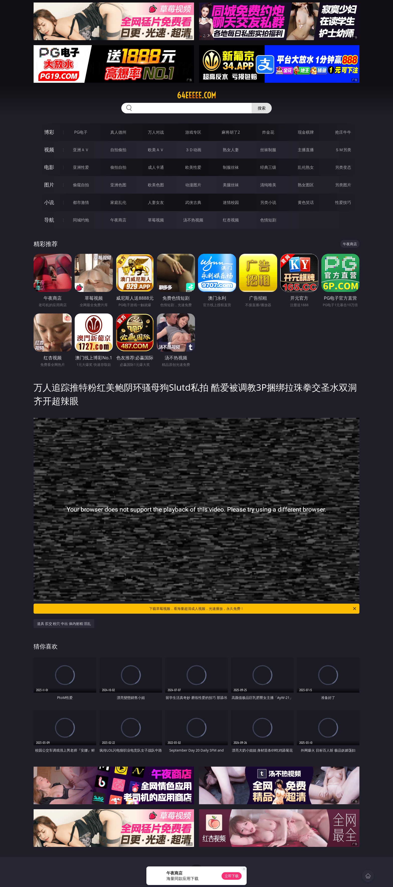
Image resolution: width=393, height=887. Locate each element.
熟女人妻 (231, 149)
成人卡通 (156, 167)
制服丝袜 (231, 167)
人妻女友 (156, 202)
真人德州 (118, 132)
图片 (49, 184)
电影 (49, 167)
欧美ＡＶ (156, 149)
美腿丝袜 (231, 185)
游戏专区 (193, 132)
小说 (49, 202)
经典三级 (268, 167)
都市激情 (81, 202)
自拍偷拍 (118, 149)
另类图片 (343, 185)
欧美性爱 (193, 167)
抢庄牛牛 (343, 132)
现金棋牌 (306, 132)
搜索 (262, 108)
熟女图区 (306, 185)
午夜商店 (118, 220)
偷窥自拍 (81, 185)
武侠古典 (193, 202)
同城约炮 (81, 220)
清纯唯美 (268, 185)
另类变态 (343, 167)
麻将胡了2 (231, 132)
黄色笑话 (306, 202)
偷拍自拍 (118, 167)
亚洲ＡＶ (81, 149)
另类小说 (268, 202)
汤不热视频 (193, 220)
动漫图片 (193, 185)
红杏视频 (231, 220)
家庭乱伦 (118, 202)
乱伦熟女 (306, 167)
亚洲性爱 (81, 167)
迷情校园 (231, 202)
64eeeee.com (196, 95)
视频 (49, 149)
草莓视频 (156, 220)
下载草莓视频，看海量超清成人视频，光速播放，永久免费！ (253, 609)
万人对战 (156, 132)
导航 (49, 219)
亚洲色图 (118, 185)
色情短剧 (268, 220)
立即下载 (232, 875)
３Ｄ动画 (193, 149)
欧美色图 (156, 185)
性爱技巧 (343, 202)
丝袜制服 (268, 149)
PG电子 (80, 132)
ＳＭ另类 (343, 149)
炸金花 (268, 132)
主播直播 (306, 149)
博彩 (49, 132)
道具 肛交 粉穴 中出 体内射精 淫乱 (64, 623)
